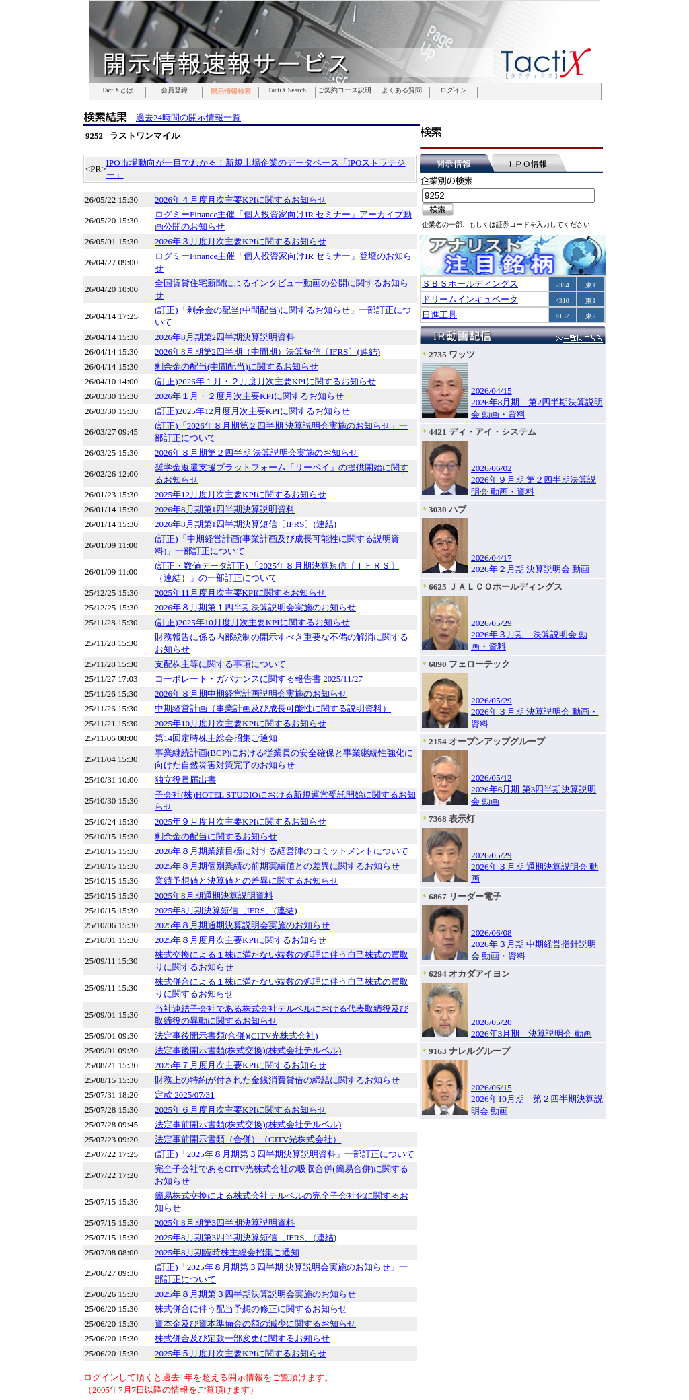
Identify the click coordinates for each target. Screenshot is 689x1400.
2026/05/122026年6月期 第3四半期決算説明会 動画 (533, 789)
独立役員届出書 (185, 780)
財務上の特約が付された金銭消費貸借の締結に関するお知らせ (277, 1080)
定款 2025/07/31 (184, 1095)
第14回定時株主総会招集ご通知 (216, 738)
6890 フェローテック (469, 664)
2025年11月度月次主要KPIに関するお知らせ (240, 593)
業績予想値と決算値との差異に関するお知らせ (246, 881)
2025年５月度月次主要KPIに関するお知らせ (240, 1353)
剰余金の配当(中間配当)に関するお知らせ (236, 366)
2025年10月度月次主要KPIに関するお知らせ (240, 723)
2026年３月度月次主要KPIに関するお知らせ (240, 241)
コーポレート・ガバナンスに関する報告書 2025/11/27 (259, 679)
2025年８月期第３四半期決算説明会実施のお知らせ (255, 1294)
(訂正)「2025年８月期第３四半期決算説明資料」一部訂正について (284, 1154)
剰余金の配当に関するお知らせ (216, 836)
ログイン (453, 90)
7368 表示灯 (452, 819)
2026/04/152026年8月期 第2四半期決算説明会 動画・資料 (537, 402)
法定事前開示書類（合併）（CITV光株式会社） (248, 1139)
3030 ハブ (447, 509)
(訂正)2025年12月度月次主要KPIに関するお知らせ (252, 411)
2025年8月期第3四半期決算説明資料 (225, 1223)
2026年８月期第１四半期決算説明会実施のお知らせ (255, 607)
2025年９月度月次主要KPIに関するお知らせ (240, 821)
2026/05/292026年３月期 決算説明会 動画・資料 (529, 635)
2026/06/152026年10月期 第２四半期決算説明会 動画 (537, 1099)
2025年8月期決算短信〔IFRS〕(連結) (226, 910)
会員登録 (174, 90)
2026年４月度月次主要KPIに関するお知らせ (240, 200)
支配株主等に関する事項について (220, 664)
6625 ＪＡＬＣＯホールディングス (496, 587)
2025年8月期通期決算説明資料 (214, 895)
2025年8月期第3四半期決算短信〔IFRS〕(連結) (245, 1237)
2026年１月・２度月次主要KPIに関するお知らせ (249, 396)
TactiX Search (287, 90)
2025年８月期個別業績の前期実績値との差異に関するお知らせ (277, 866)
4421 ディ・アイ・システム (482, 432)
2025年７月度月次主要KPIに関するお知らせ (240, 1065)
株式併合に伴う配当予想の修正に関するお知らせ (251, 1309)
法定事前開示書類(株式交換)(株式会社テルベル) (248, 1124)
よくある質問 (402, 90)
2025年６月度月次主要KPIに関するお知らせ (240, 1110)
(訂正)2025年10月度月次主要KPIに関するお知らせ (252, 622)
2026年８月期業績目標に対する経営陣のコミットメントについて (281, 851)
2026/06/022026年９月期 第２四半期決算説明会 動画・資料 (533, 480)
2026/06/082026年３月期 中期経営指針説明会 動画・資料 (533, 944)
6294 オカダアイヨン (469, 974)
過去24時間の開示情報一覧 (188, 117)
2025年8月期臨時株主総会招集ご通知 (227, 1252)
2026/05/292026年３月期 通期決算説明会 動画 (534, 867)
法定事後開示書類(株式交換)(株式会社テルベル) (248, 1050)
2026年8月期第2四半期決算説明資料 (225, 337)
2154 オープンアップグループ (487, 741)
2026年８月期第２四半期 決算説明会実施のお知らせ (256, 453)
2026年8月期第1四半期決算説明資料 (225, 509)
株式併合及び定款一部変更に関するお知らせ (242, 1338)
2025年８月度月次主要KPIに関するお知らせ (240, 940)
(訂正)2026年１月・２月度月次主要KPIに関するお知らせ (265, 381)
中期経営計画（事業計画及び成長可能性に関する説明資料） (273, 708)
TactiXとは (117, 90)
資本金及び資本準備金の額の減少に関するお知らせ (255, 1324)
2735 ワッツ (452, 354)
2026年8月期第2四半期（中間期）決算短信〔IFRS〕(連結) (267, 352)
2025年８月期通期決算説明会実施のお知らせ (242, 925)
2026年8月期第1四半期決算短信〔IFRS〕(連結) (245, 524)
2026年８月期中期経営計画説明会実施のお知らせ (251, 694)
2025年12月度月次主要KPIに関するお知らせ (240, 494)
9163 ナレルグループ (469, 1051)
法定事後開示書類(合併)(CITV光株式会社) (236, 1035)
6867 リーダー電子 (465, 896)
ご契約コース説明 (344, 90)
